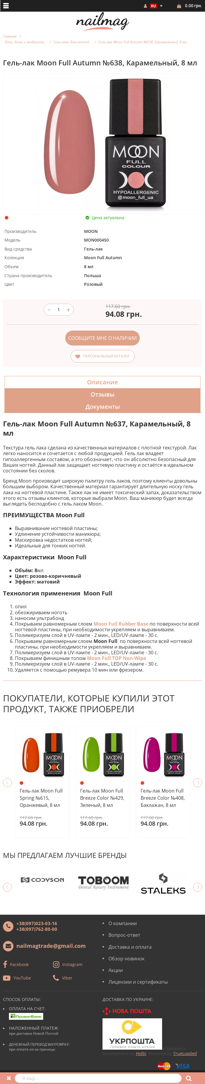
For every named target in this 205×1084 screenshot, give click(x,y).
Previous (7, 782)
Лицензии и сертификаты (138, 982)
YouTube (22, 978)
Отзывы (102, 394)
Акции (115, 970)
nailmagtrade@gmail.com (51, 945)
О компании (122, 923)
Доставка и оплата (130, 947)
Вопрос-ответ (124, 935)
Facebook (19, 964)
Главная (9, 36)
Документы (103, 407)
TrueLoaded (185, 1053)
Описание (102, 382)
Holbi (141, 1053)
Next (197, 782)
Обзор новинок (126, 958)
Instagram (72, 964)
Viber (67, 978)
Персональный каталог (106, 356)
